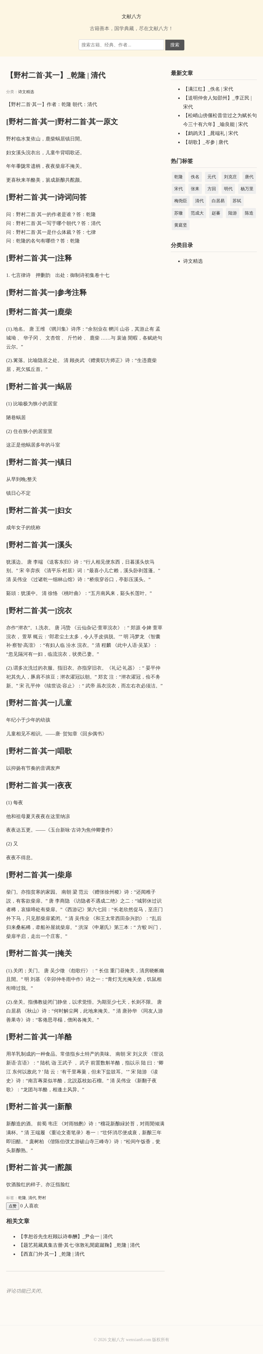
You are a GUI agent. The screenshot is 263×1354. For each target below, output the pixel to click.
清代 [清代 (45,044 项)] (199, 201)
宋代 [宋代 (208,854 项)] (178, 189)
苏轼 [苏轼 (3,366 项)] (237, 201)
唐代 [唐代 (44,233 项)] (249, 177)
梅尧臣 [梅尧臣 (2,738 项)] (180, 201)
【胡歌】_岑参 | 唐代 (205, 142)
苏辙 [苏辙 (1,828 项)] (178, 213)
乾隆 (22, 1197)
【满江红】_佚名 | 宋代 (208, 89)
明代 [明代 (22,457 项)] (228, 189)
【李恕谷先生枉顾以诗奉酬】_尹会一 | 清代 (65, 1236)
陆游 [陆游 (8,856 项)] (232, 213)
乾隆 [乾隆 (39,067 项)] (178, 177)
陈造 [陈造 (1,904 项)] (249, 213)
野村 (42, 1197)
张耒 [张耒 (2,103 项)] (195, 189)
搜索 (174, 44)
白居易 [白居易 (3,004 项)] (218, 201)
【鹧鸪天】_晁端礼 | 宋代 (210, 133)
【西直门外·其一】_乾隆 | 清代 (51, 1254)
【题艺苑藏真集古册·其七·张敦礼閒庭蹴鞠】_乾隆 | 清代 (79, 1245)
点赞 (13, 1206)
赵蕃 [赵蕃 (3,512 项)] (216, 213)
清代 (32, 1197)
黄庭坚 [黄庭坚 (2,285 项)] (180, 225)
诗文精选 (26, 91)
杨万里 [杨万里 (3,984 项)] (247, 189)
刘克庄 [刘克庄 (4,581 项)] (230, 177)
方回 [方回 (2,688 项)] (211, 189)
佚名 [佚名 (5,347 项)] (195, 177)
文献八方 (131, 16)
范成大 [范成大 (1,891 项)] (197, 213)
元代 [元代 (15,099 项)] (211, 177)
